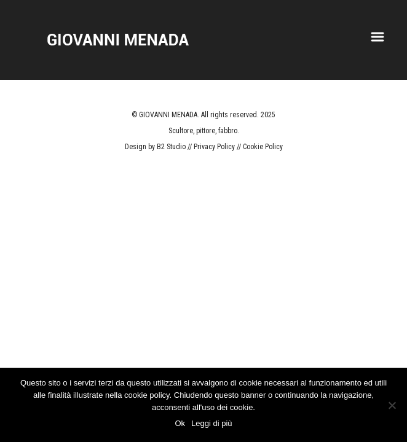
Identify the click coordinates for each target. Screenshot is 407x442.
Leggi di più (211, 423)
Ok (180, 423)
